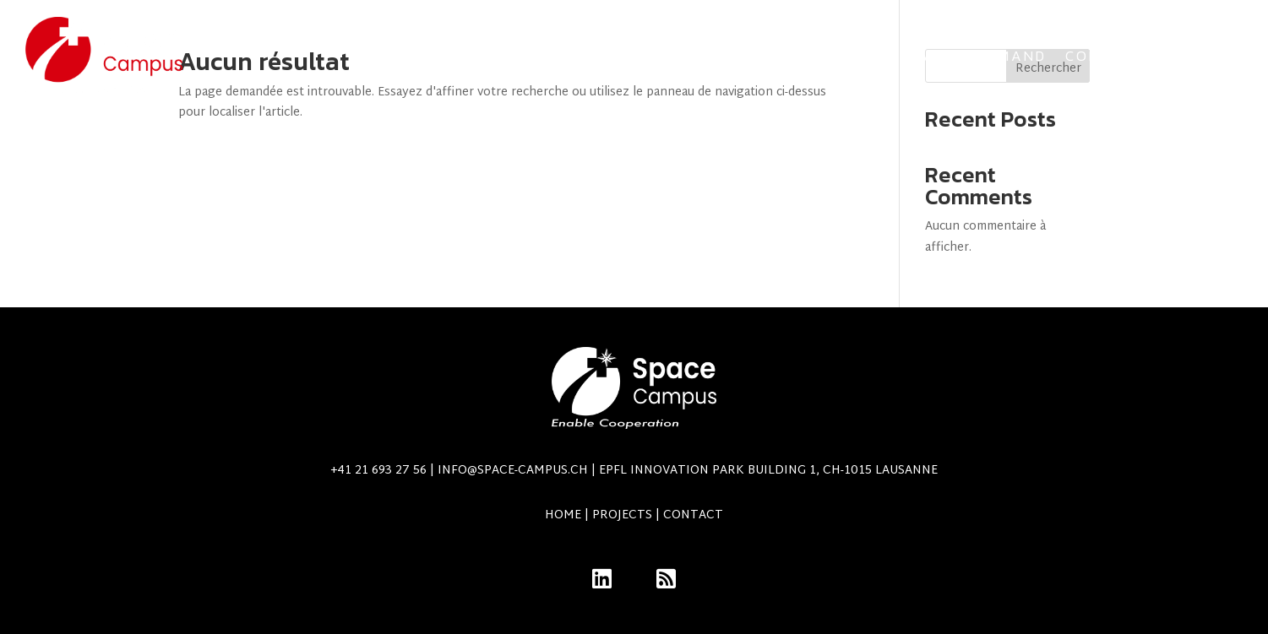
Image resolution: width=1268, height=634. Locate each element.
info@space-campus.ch (688, 470)
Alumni (648, 56)
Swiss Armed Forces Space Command (881, 56)
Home (563, 515)
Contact (1105, 56)
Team (574, 56)
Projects (473, 56)
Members (1204, 56)
